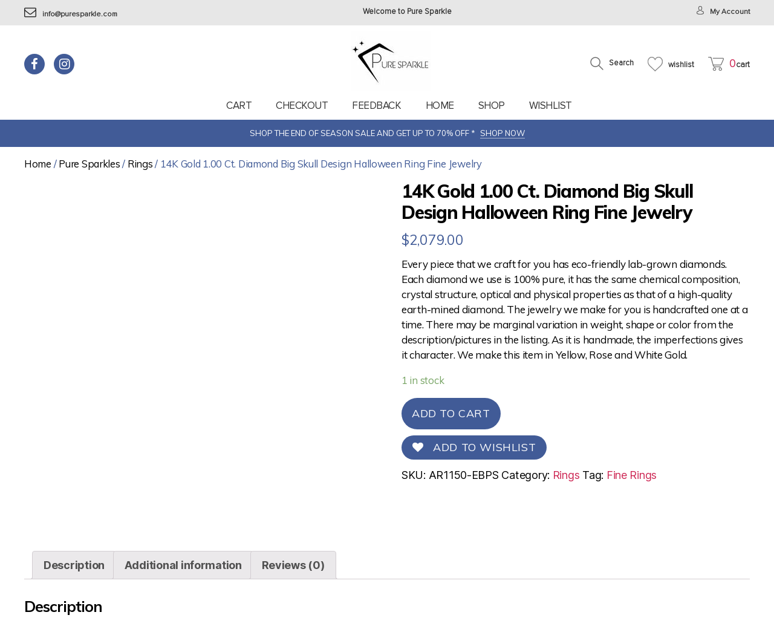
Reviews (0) (293, 565)
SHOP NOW (502, 133)
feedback (376, 105)
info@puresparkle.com (73, 14)
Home (440, 105)
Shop (491, 105)
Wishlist (550, 105)
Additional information (183, 565)
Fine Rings (632, 475)
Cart (239, 105)
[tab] (74, 565)
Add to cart (451, 413)
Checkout (302, 105)
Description (74, 565)
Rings (140, 163)
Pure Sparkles (89, 163)
